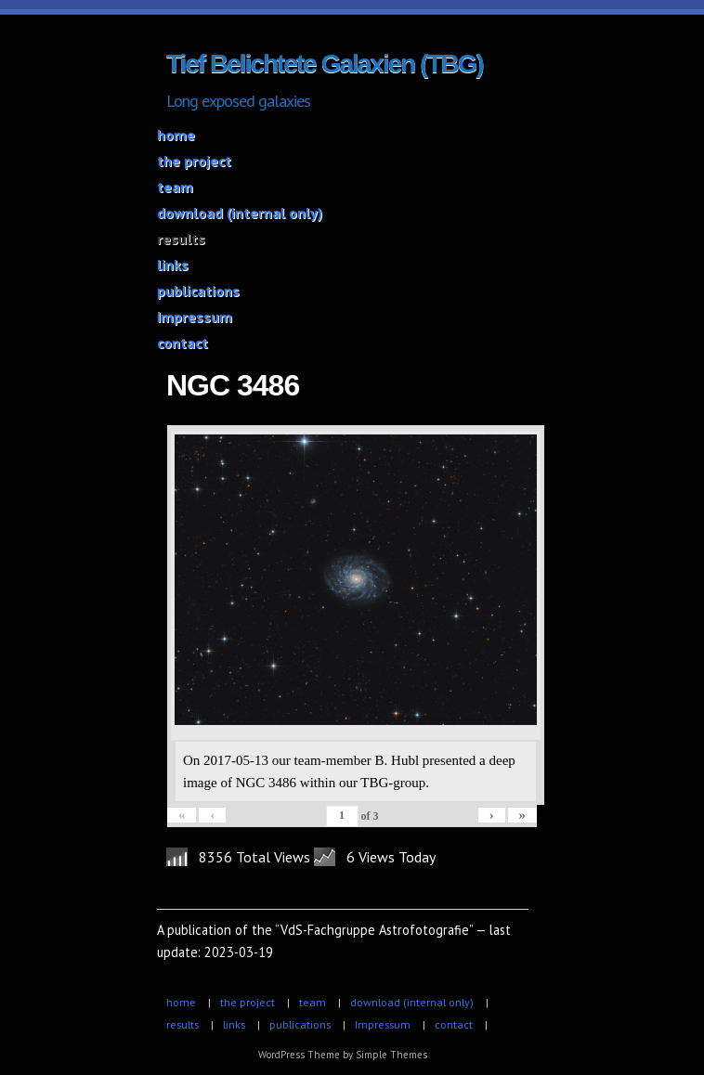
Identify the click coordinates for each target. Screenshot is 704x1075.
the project (194, 160)
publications (198, 290)
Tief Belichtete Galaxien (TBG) (324, 63)
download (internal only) (239, 212)
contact (182, 342)
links (173, 264)
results (181, 238)
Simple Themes (391, 1054)
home (176, 134)
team (175, 186)
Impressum (194, 316)
